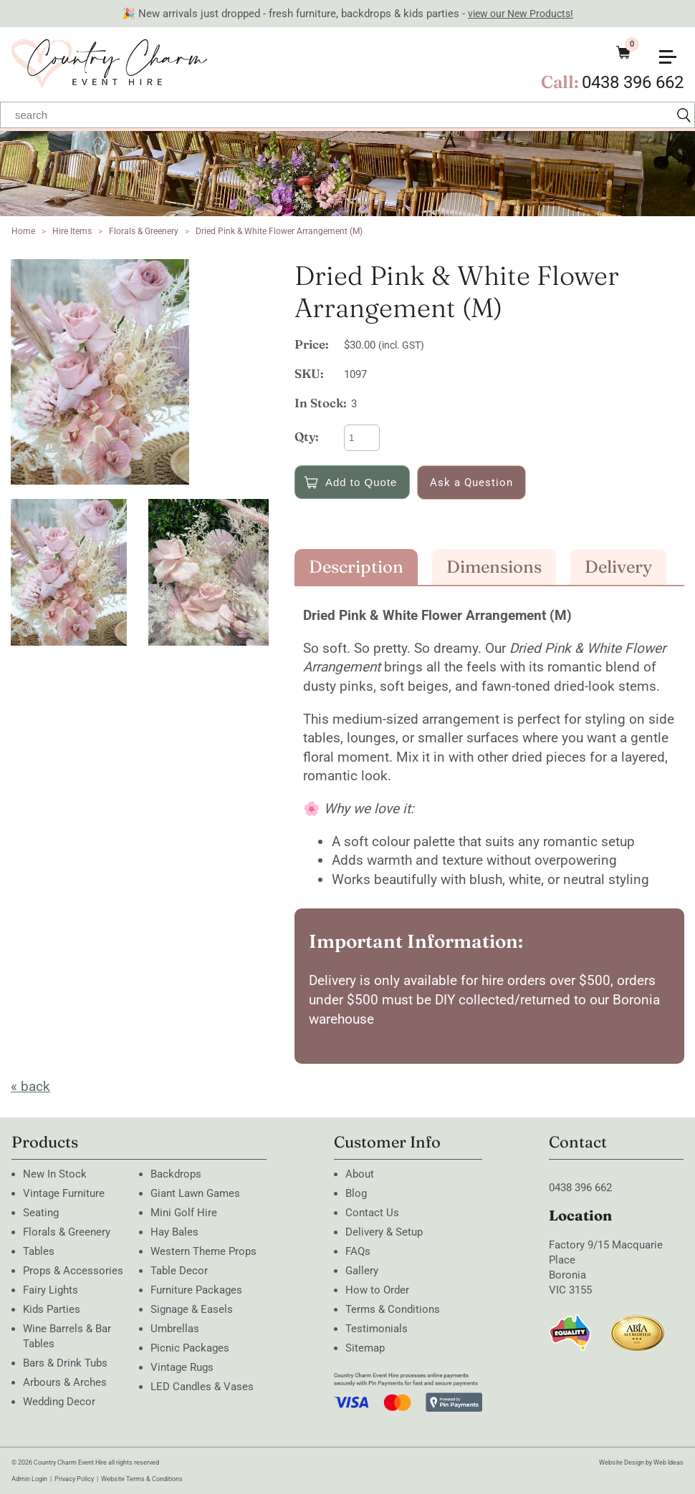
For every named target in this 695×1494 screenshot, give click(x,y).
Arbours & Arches (65, 1382)
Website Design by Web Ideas (641, 1462)
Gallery (361, 1270)
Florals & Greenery (145, 231)
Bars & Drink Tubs (65, 1363)
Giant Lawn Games (195, 1193)
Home (23, 231)
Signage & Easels (191, 1309)
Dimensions (494, 566)
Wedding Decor (59, 1401)
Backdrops (175, 1174)
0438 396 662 (633, 82)
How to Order (377, 1290)
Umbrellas (174, 1328)
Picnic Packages (189, 1348)
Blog (356, 1193)
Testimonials (376, 1328)
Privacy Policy (74, 1479)
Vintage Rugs (182, 1367)
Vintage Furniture (64, 1193)
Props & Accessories (73, 1270)
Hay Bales (174, 1232)
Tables (38, 1251)
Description (356, 566)
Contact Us (372, 1212)
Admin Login (29, 1479)
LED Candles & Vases (202, 1386)
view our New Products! (520, 13)
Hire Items (72, 231)
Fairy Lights (50, 1290)
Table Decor (179, 1270)
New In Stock (55, 1174)
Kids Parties (51, 1309)
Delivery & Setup (384, 1232)
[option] (145, 372)
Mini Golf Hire (183, 1212)
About (359, 1174)
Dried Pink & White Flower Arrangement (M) (279, 231)
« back (30, 1086)
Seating (41, 1212)
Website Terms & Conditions (142, 1479)
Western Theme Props (203, 1251)
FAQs (357, 1251)
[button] (673, 51)
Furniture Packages (196, 1290)
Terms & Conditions (392, 1309)
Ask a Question (471, 482)
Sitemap (365, 1348)
